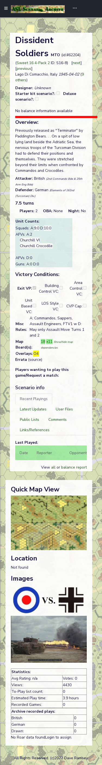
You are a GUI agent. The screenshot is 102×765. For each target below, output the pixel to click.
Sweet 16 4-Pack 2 (33, 62)
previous (24, 68)
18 (43, 341)
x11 (49, 341)
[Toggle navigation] (73, 8)
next (77, 62)
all (53, 467)
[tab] (33, 399)
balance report (74, 467)
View (46, 467)
